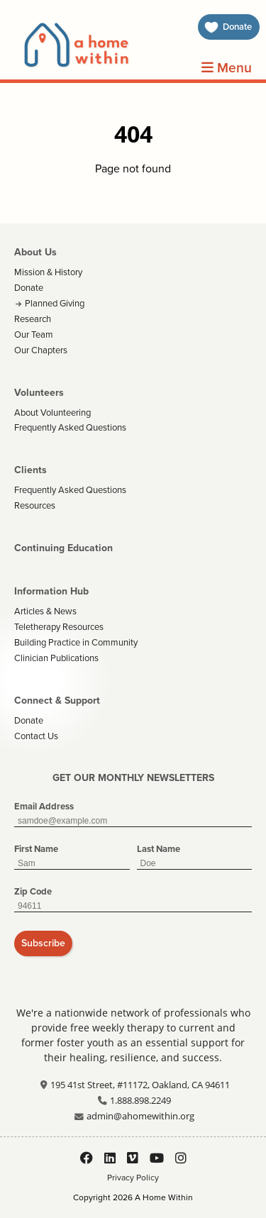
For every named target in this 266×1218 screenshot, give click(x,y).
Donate (28, 287)
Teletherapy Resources (59, 626)
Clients (30, 470)
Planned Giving (54, 303)
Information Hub (51, 591)
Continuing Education (63, 548)
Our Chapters (40, 350)
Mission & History (48, 272)
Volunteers (39, 392)
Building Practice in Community (76, 642)
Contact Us (36, 736)
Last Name (158, 849)
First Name (36, 849)
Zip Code (33, 891)
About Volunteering (52, 412)
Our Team (33, 334)
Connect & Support (57, 700)
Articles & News (45, 611)
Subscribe (43, 943)
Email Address (44, 806)
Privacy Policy (133, 1177)
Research (32, 319)
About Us (35, 252)
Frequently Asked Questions (70, 427)
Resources (34, 505)
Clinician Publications (56, 658)
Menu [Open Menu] (226, 68)
